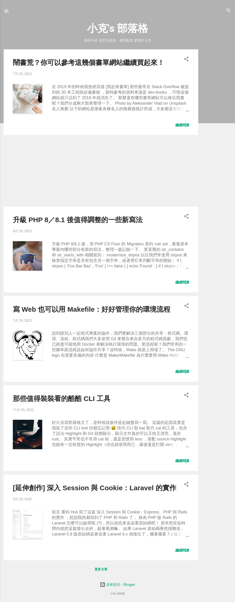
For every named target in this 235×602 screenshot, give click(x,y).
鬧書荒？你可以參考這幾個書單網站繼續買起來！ (88, 62)
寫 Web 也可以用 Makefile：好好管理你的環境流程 (91, 309)
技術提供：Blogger (117, 584)
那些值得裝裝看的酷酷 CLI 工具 (61, 398)
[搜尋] (228, 11)
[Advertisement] (216, 118)
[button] (186, 59)
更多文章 (101, 569)
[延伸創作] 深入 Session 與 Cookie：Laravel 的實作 (94, 488)
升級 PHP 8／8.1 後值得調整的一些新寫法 (78, 220)
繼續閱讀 (182, 125)
